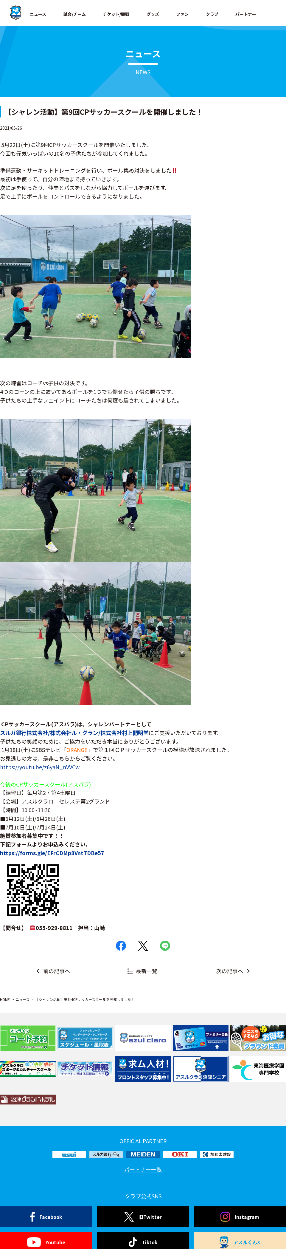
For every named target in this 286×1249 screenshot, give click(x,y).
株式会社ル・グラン (74, 732)
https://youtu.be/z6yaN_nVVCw (40, 767)
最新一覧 (146, 971)
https (7, 853)
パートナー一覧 (143, 1169)
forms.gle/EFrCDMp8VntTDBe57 (62, 853)
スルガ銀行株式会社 (24, 732)
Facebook (46, 1217)
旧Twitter (142, 1217)
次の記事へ (229, 971)
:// (17, 853)
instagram (239, 1217)
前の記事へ (56, 971)
